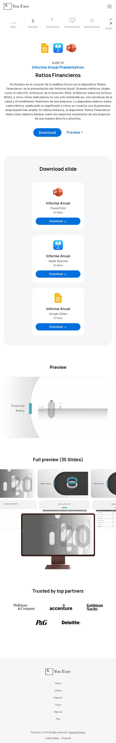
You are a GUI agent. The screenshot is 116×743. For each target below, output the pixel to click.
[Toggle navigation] (109, 6)
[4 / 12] (72, 23)
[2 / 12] (33, 23)
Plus (58, 719)
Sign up (58, 711)
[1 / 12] (13, 23)
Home (58, 683)
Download (47, 132)
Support (58, 697)
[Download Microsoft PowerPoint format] (71, 47)
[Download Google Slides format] (45, 47)
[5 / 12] (92, 23)
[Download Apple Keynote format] (58, 47)
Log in (58, 704)
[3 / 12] (52, 23)
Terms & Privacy (76, 732)
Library (58, 690)
